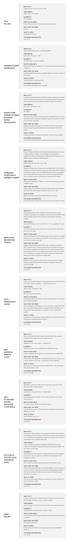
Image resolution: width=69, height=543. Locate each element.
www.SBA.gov (36, 416)
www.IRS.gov (27, 39)
